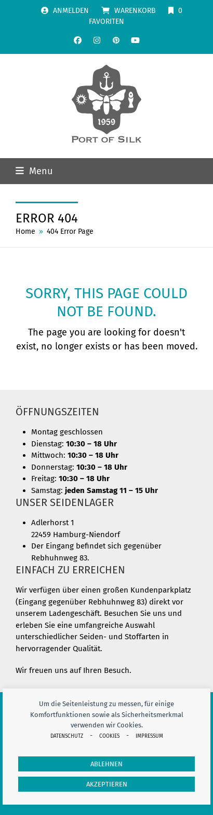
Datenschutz (66, 736)
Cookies (109, 736)
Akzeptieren (106, 784)
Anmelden (71, 10)
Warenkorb (135, 10)
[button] (34, 171)
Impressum (149, 736)
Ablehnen (106, 764)
